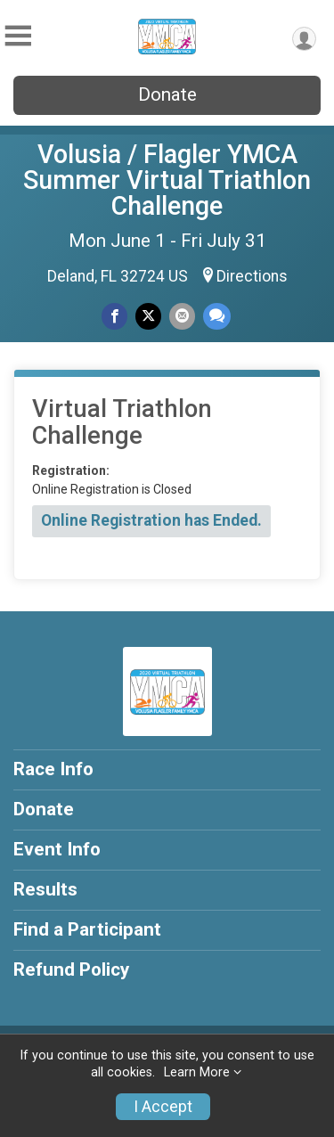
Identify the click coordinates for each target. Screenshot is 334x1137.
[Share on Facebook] (114, 316)
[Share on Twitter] (148, 316)
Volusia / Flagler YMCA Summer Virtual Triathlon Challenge (167, 180)
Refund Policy (71, 969)
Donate (167, 94)
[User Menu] (304, 39)
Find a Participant (87, 929)
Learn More (197, 1072)
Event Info (57, 849)
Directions (252, 276)
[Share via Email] (182, 316)
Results (45, 889)
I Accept (163, 1107)
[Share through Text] (217, 316)
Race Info (53, 769)
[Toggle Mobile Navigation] (18, 36)
